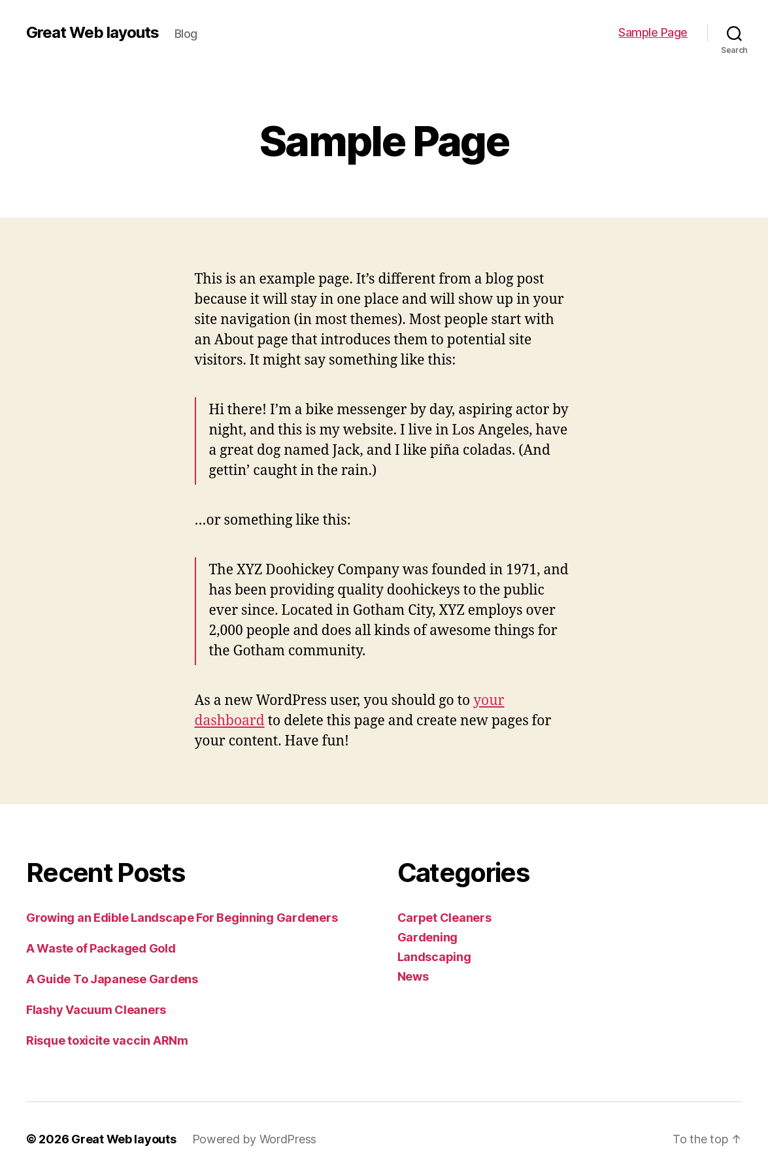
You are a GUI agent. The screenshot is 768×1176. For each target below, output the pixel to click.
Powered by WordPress (254, 1139)
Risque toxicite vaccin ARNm (107, 1040)
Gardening (427, 937)
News (413, 976)
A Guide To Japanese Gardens (112, 979)
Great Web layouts (92, 33)
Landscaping (434, 957)
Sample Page (653, 32)
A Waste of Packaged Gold (101, 948)
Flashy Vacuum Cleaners (96, 1010)
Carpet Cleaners (444, 917)
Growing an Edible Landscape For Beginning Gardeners (181, 917)
